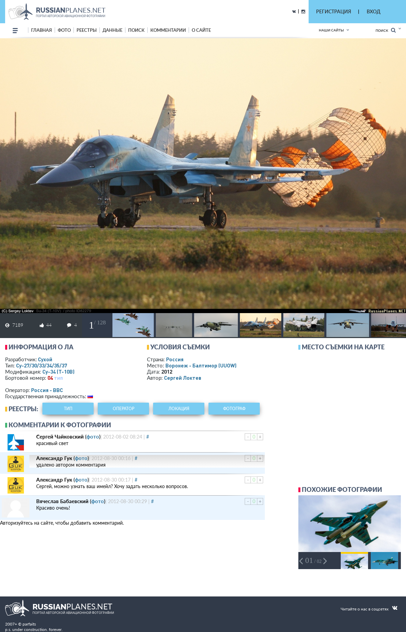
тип (58, 378)
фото (64, 30)
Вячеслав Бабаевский (62, 501)
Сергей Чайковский (60, 436)
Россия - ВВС (47, 390)
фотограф (234, 408)
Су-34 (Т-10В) (58, 371)
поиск (136, 30)
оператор (123, 408)
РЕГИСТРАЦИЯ (333, 11)
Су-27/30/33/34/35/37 (41, 365)
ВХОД (373, 11)
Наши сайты (331, 30)
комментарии (168, 30)
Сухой (45, 359)
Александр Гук (54, 458)
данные (112, 30)
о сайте (201, 30)
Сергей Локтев (182, 378)
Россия (175, 359)
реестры (87, 30)
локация (178, 408)
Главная (41, 30)
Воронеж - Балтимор (200, 365)
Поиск (386, 30)
